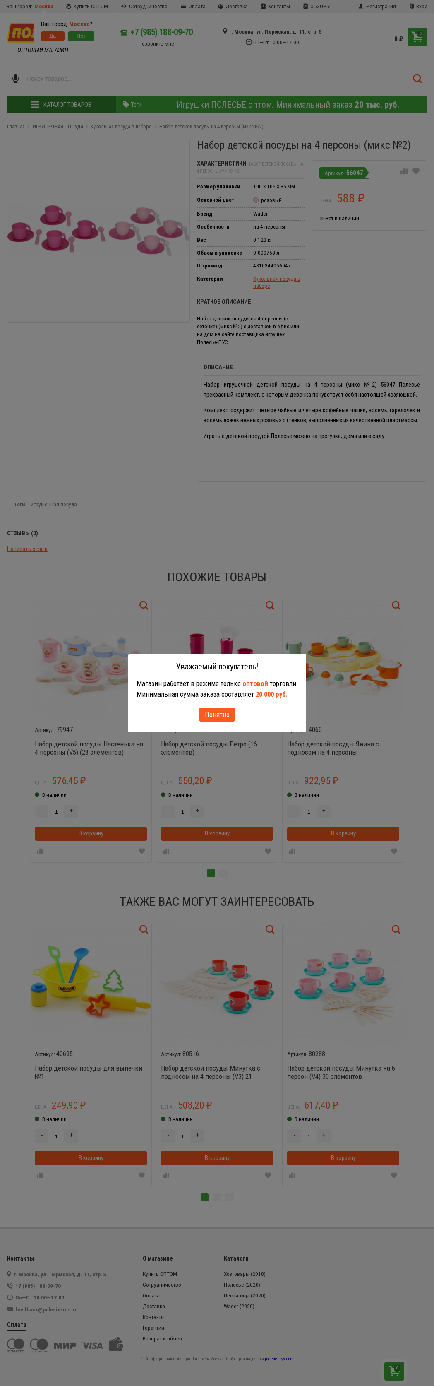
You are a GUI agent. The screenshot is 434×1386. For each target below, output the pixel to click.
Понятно (217, 714)
